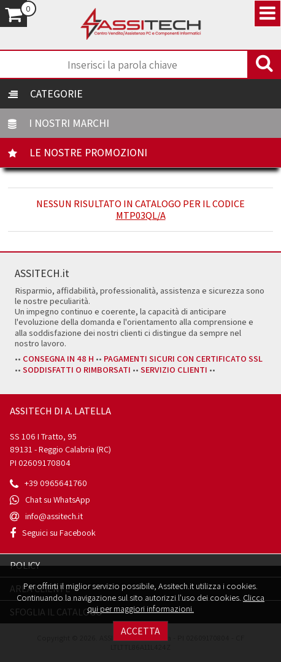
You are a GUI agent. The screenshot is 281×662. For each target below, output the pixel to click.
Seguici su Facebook (59, 532)
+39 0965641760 (56, 483)
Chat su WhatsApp (57, 499)
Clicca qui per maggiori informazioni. (175, 603)
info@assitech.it (54, 516)
